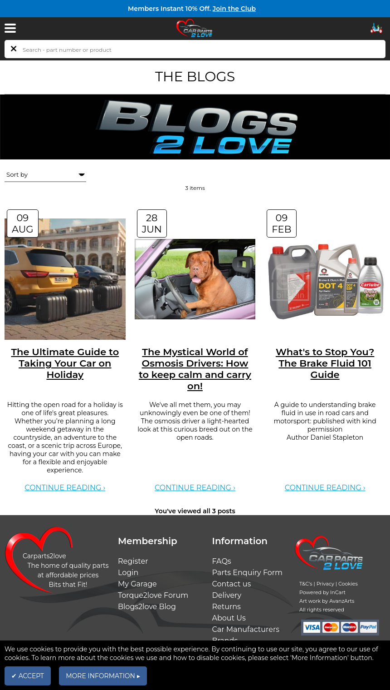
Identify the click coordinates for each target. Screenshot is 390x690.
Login (128, 572)
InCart (338, 592)
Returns (226, 606)
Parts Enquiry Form (247, 572)
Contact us (231, 584)
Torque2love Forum (153, 595)
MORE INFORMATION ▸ (103, 676)
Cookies (348, 584)
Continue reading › (64, 487)
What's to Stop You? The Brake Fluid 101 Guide (325, 363)
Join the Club (234, 9)
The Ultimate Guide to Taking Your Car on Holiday (65, 363)
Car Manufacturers (246, 629)
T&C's (305, 584)
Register (133, 561)
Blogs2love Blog (147, 606)
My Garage (137, 584)
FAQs (221, 561)
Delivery (227, 595)
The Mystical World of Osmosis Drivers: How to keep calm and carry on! (195, 369)
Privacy (325, 584)
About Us (229, 618)
